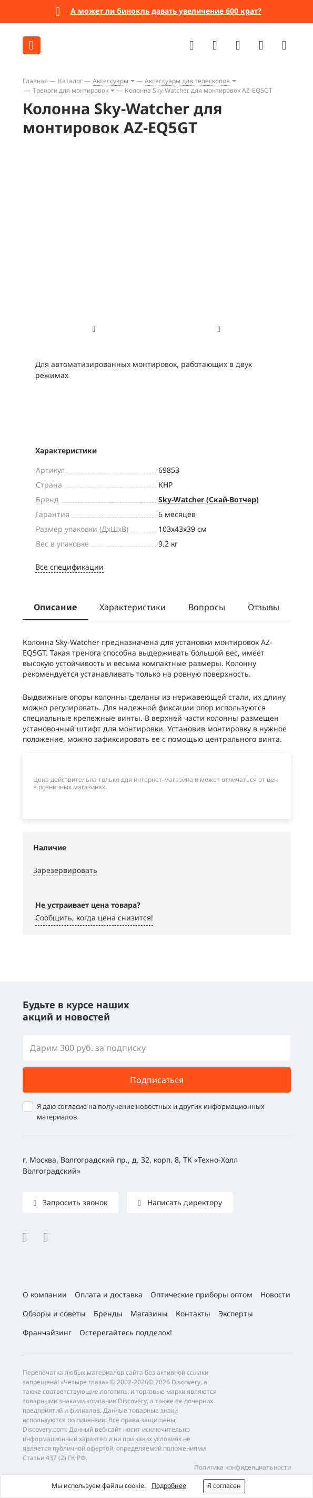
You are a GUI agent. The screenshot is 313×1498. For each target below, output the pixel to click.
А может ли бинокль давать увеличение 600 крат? (165, 11)
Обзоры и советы (54, 1313)
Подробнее (169, 1485)
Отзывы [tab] (263, 607)
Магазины (149, 1313)
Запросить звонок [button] (74, 1202)
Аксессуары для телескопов (187, 80)
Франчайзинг (47, 1332)
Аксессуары (110, 80)
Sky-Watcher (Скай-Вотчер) (208, 499)
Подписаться (157, 1080)
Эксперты (235, 1313)
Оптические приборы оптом (201, 1294)
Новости (275, 1294)
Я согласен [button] (224, 1485)
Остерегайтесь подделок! (125, 1332)
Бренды (108, 1313)
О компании (45, 1294)
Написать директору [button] (183, 1202)
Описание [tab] (55, 607)
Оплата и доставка (109, 1294)
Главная (35, 80)
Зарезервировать (65, 870)
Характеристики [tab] (132, 607)
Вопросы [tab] (206, 607)
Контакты (193, 1313)
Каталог (70, 80)
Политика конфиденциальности (242, 1467)
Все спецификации (69, 567)
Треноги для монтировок (70, 90)
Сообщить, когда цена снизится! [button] (94, 917)
